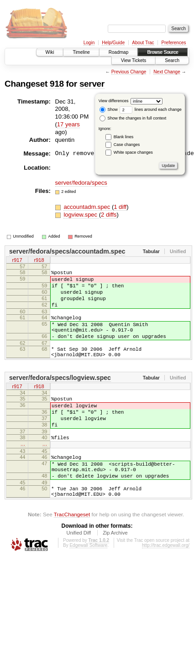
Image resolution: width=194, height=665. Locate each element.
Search (172, 60)
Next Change (166, 71)
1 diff (120, 206)
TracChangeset (72, 551)
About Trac (143, 42)
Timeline (81, 52)
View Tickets (133, 60)
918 (57, 83)
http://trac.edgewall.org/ (165, 582)
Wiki (50, 52)
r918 (39, 261)
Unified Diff (78, 569)
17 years (68, 124)
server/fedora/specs (81, 182)
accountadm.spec (87, 206)
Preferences (174, 42)
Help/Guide (113, 42)
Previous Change (129, 71)
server (92, 83)
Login (89, 42)
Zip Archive (115, 569)
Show (109, 109)
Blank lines (124, 137)
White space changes (133, 152)
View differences (114, 101)
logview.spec (81, 214)
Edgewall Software (88, 582)
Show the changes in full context (133, 118)
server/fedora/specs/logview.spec (60, 395)
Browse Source (162, 52)
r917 (17, 261)
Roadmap (118, 52)
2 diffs (108, 214)
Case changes (127, 144)
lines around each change (151, 109)
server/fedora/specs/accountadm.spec (67, 251)
